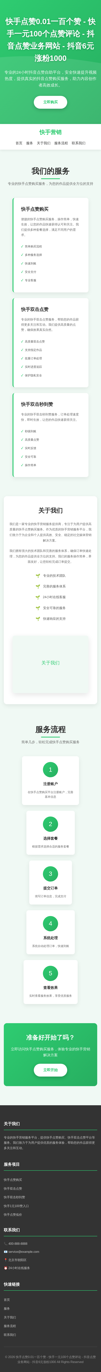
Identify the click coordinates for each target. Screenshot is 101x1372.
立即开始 (50, 1070)
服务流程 (61, 143)
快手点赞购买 (13, 1179)
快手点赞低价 (13, 1214)
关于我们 (43, 143)
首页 (19, 143)
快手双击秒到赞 (14, 1197)
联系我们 (78, 143)
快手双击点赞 (13, 1188)
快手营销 (50, 132)
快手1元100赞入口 (16, 1206)
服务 (29, 143)
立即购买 (50, 102)
